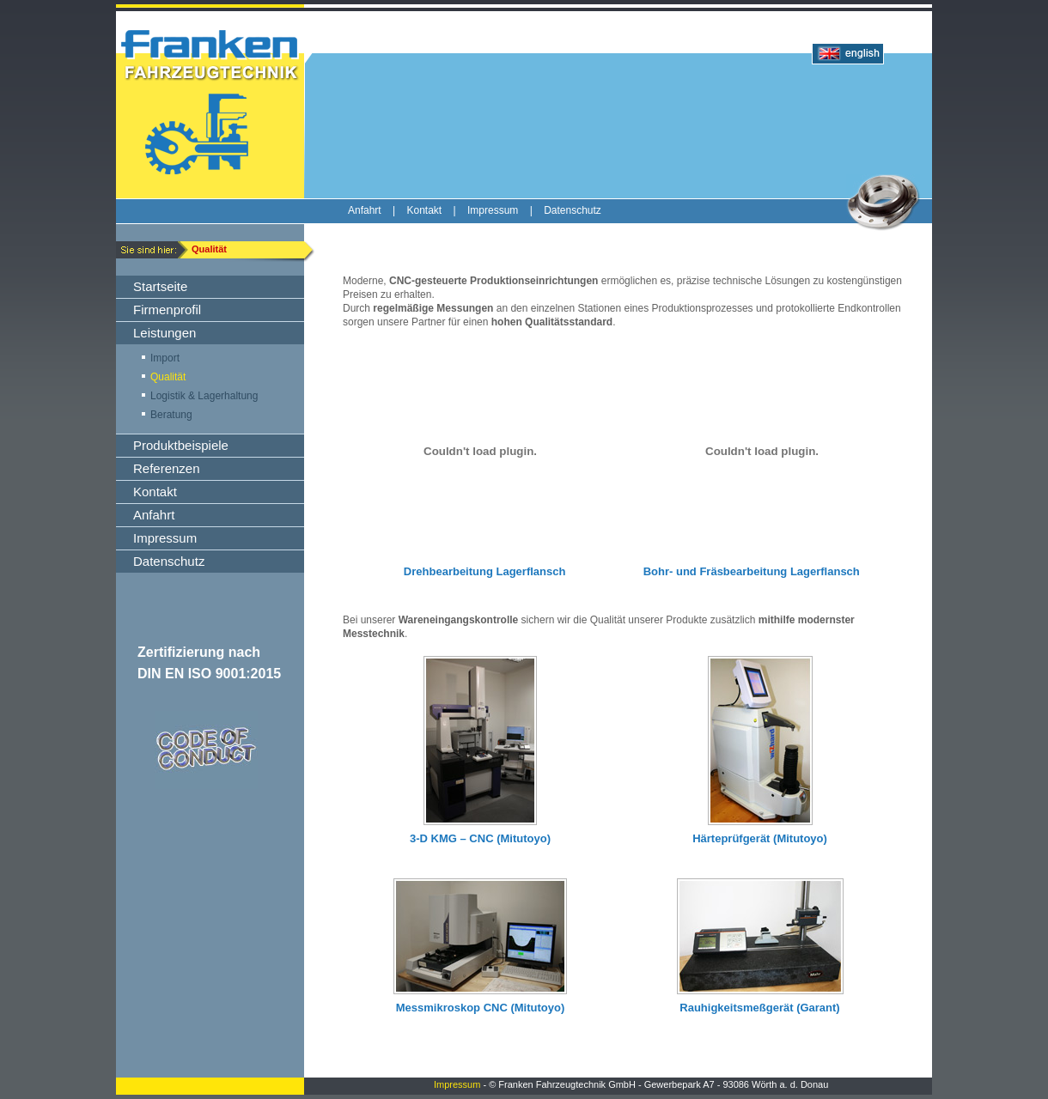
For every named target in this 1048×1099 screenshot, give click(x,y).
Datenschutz (572, 210)
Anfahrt (364, 210)
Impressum (457, 1084)
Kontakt (424, 210)
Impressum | (505, 210)
